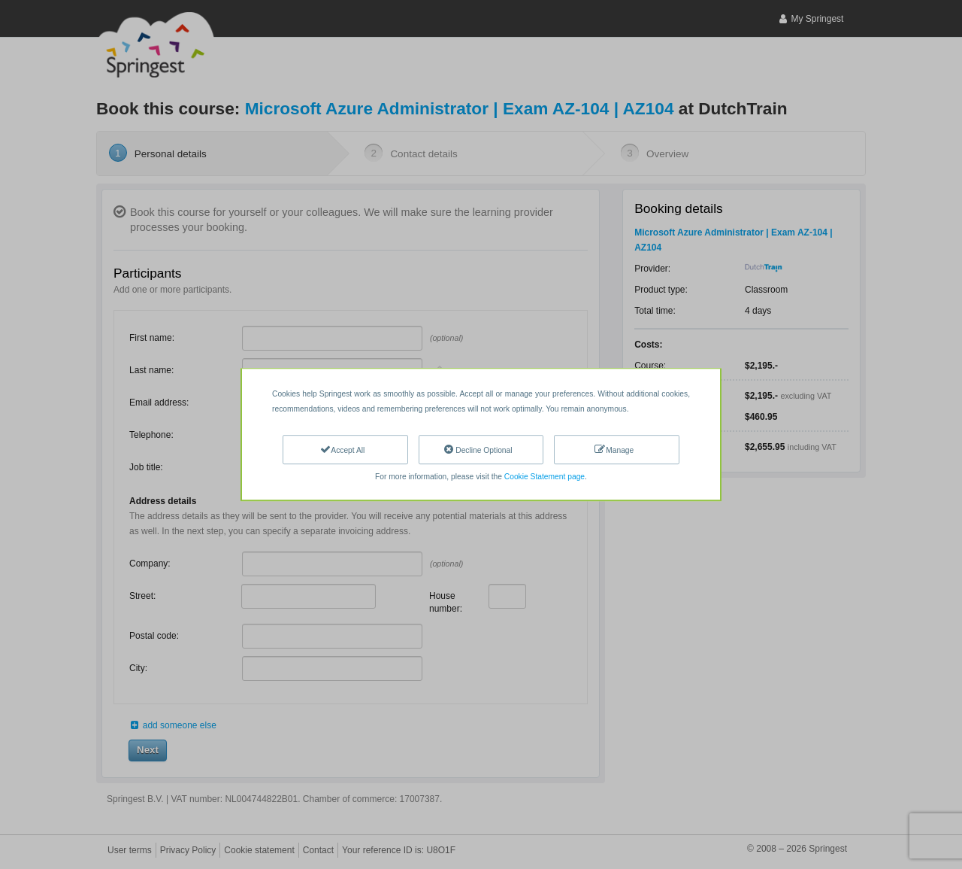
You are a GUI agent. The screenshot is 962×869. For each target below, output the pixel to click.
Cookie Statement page (544, 476)
